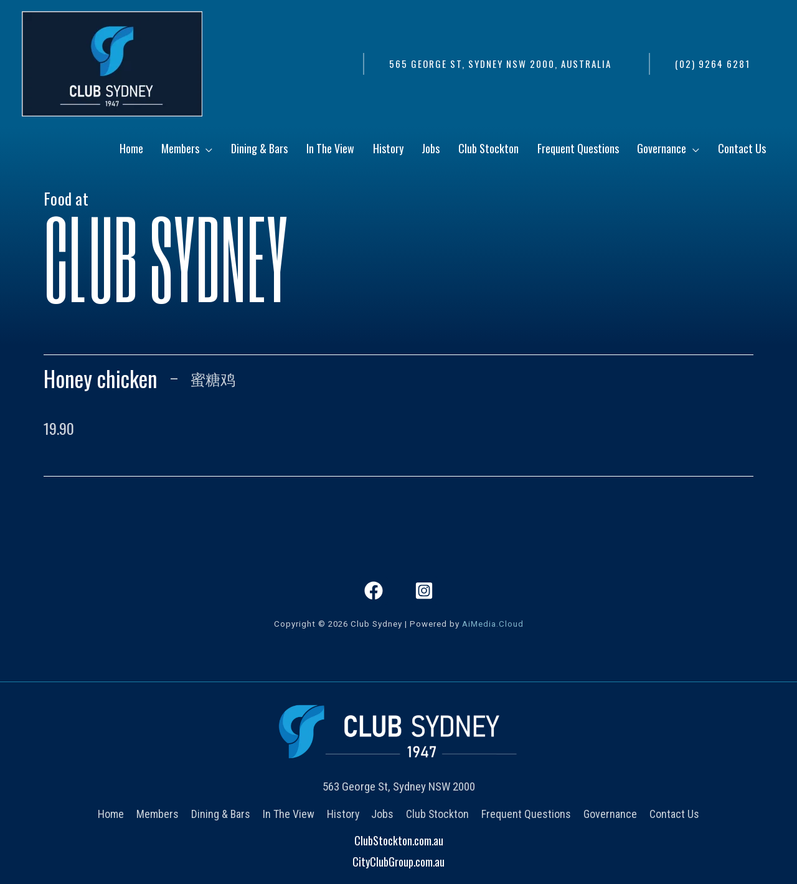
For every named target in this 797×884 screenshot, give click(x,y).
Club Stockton (436, 813)
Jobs (382, 813)
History (343, 813)
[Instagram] (424, 590)
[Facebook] (373, 590)
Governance (607, 813)
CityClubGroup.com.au (398, 861)
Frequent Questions (524, 813)
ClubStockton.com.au (399, 840)
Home (115, 813)
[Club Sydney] (112, 62)
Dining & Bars (223, 813)
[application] (281, 151)
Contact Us (670, 813)
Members (160, 813)
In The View (290, 813)
